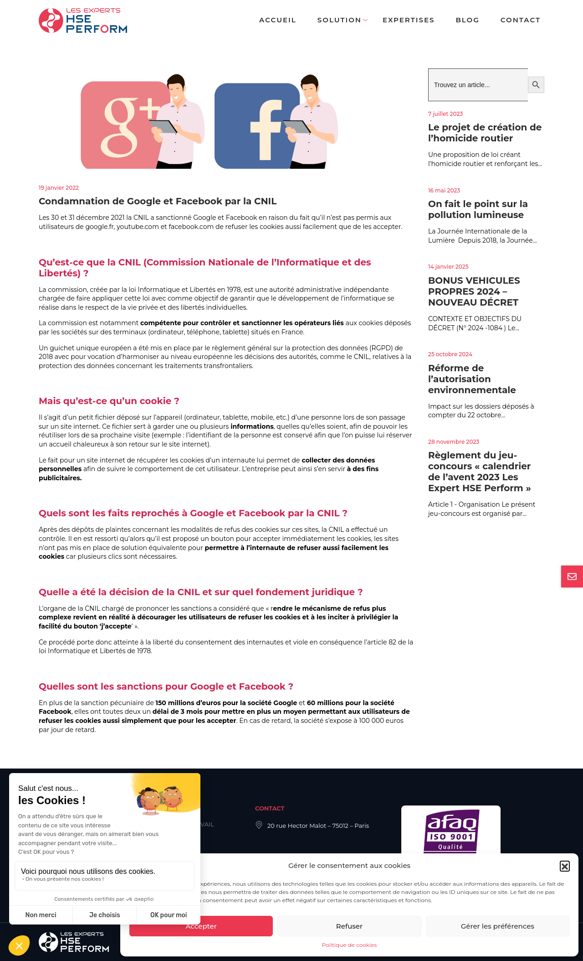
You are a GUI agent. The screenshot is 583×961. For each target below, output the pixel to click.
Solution (339, 20)
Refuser (349, 926)
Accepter (200, 926)
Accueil (278, 20)
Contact (521, 20)
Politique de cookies (349, 944)
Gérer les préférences (497, 926)
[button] (564, 865)
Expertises (409, 20)
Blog (467, 20)
